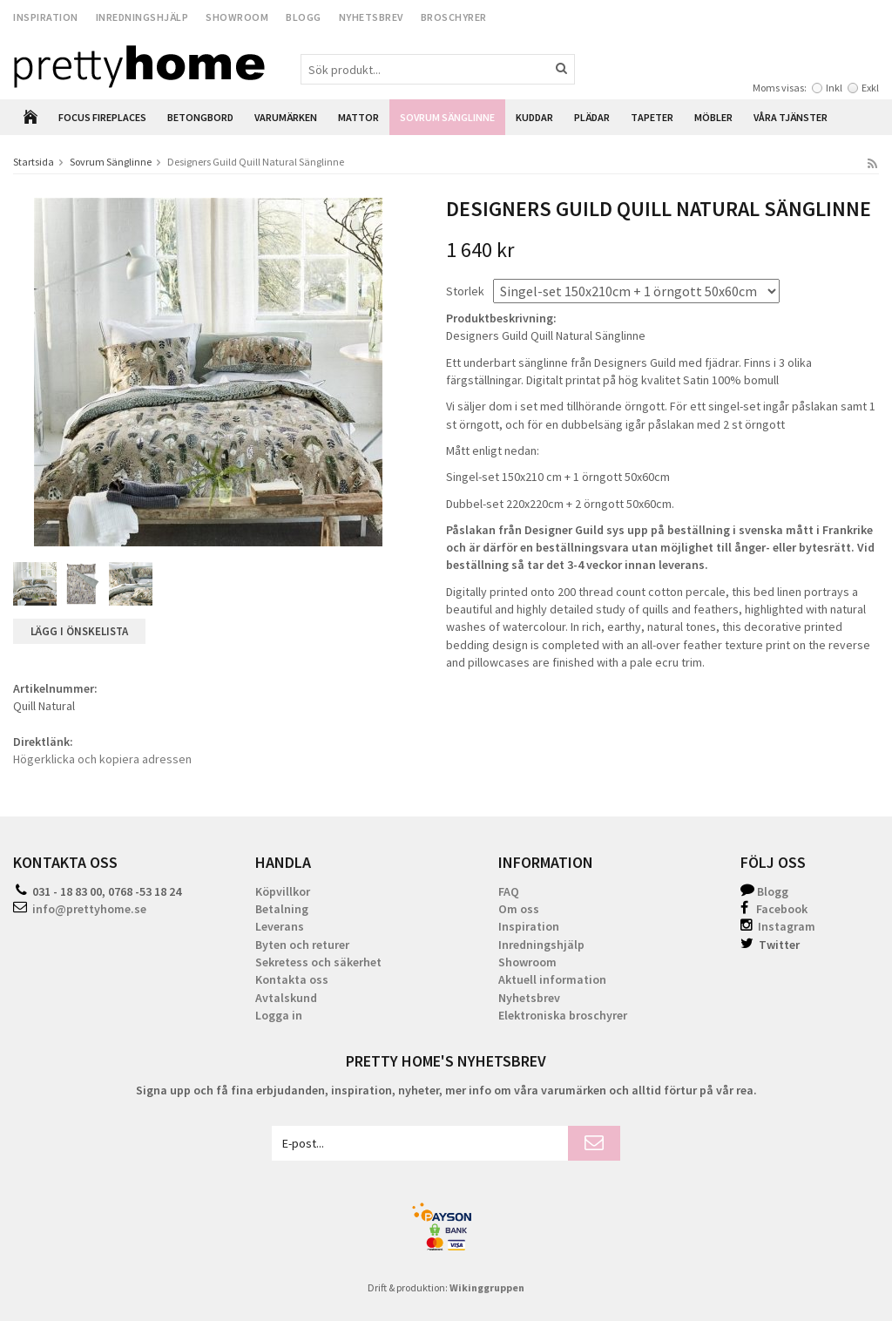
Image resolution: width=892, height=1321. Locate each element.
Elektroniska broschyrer (562, 1015)
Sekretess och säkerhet (318, 962)
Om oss (518, 909)
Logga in (278, 1015)
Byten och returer (302, 944)
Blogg (303, 17)
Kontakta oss (291, 979)
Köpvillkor (282, 891)
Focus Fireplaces (102, 117)
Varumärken (285, 117)
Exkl (870, 87)
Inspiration (45, 17)
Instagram (777, 926)
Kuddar (534, 117)
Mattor (358, 117)
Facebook (782, 909)
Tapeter (652, 117)
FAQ (508, 891)
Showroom (237, 17)
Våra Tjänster (790, 117)
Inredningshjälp (142, 17)
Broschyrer (454, 17)
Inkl (834, 87)
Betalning (281, 909)
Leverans (279, 926)
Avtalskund (286, 998)
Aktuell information (552, 979)
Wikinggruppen (486, 1287)
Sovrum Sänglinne (447, 117)
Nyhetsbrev (371, 17)
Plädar (592, 117)
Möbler (713, 117)
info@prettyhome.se (89, 909)
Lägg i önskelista (79, 631)
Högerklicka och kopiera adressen (102, 759)
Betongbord (200, 117)
